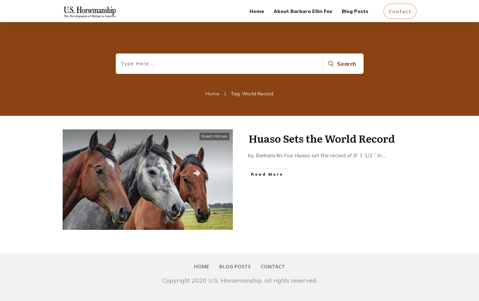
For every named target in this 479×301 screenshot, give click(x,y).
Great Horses (214, 136)
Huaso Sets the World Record (322, 138)
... (384, 155)
